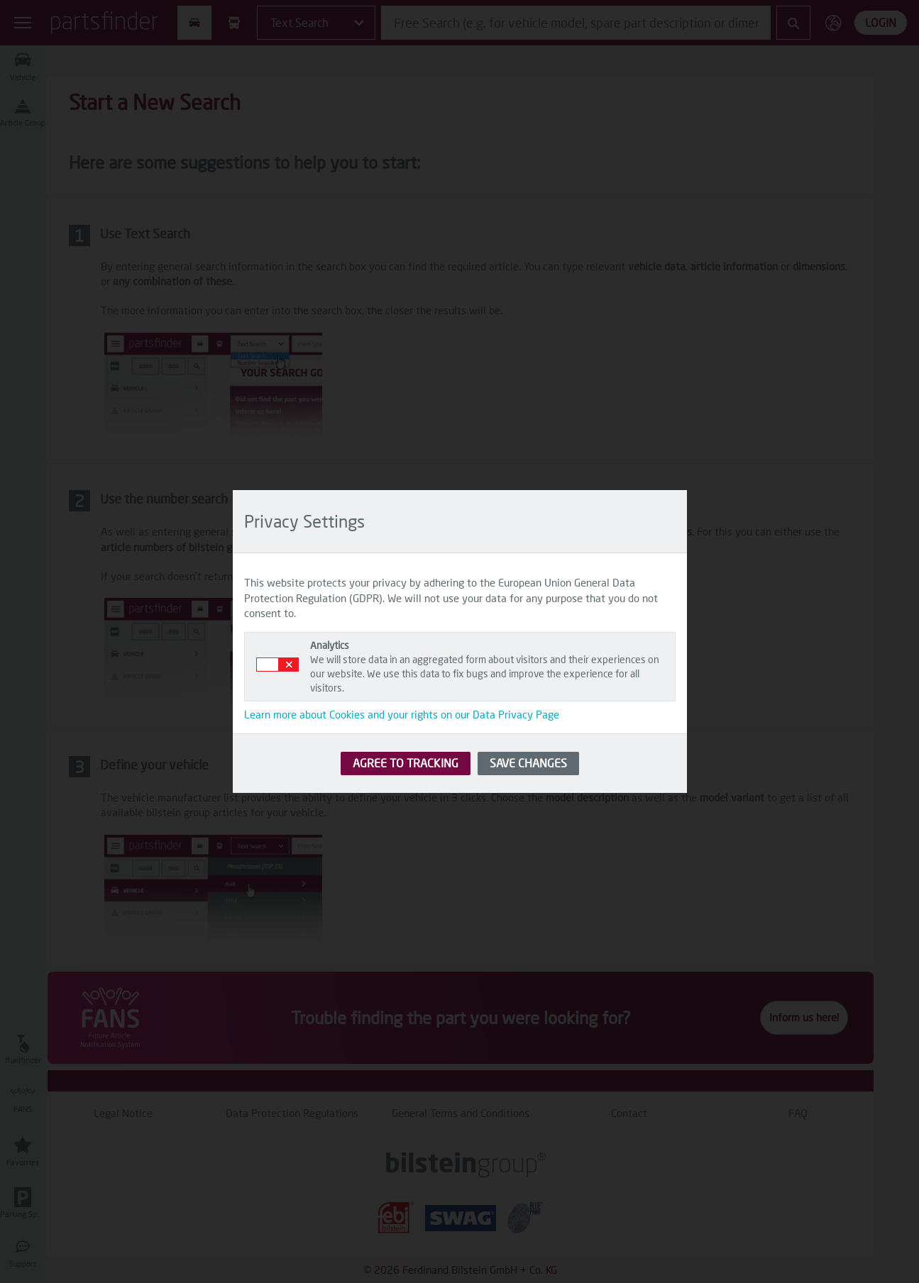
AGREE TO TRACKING (405, 763)
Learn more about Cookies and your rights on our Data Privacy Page (401, 714)
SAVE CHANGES (528, 763)
